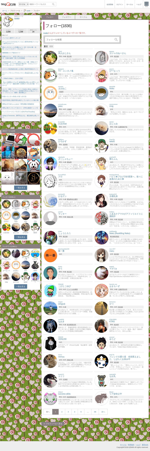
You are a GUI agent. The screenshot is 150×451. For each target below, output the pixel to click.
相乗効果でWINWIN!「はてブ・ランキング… (33, 144)
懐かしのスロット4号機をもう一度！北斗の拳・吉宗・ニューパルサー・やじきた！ (19, 48)
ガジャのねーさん (16, 209)
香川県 (69, 56)
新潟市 (74, 325)
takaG (35, 232)
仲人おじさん (6, 209)
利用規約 (131, 445)
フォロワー (66, 17)
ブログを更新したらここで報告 (20, 144)
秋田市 (74, 397)
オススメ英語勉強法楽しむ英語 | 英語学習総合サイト (20, 69)
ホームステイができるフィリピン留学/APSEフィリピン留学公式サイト (20, 42)
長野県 (65, 144)
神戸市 (125, 127)
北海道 (65, 379)
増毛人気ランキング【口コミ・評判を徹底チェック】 (20, 108)
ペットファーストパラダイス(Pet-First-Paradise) (18, 112)
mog (35, 221)
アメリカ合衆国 (72, 289)
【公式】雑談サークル (7, 170)
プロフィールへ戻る (54, 424)
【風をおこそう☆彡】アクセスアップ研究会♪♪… (20, 169)
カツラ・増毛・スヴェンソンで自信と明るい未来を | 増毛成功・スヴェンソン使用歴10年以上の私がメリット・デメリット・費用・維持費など (20, 90)
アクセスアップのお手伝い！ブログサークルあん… (33, 169)
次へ (103, 412)
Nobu (16, 221)
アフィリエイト (34, 183)
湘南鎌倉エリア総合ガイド (11, 53)
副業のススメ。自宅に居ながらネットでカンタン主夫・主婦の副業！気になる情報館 (19, 57)
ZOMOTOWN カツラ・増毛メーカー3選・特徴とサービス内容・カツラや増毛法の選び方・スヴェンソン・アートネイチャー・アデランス (20, 63)
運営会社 (145, 445)
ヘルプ (138, 445)
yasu (25, 221)
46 (95, 412)
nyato (45, 33)
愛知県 (69, 162)
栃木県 (116, 325)
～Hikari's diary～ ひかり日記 (12, 78)
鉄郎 (16, 259)
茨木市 (125, 289)
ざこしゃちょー (35, 281)
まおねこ (6, 221)
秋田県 (69, 397)
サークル (83, 17)
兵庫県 (120, 127)
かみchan (6, 232)
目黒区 (117, 236)
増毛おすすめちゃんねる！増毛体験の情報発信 (18, 104)
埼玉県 (120, 199)
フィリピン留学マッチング (11, 38)
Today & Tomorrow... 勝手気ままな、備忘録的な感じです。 (20, 116)
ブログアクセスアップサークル (20, 182)
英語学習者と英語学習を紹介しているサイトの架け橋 (20, 100)
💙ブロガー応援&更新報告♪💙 (8, 144)
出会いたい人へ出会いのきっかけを (14, 96)
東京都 (116, 56)
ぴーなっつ (35, 209)
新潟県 (69, 325)
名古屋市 (75, 199)
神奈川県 (70, 217)
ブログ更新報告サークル (7, 182)
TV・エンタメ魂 (25, 209)
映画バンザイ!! (33, 158)
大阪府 (61, 92)
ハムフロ (35, 259)
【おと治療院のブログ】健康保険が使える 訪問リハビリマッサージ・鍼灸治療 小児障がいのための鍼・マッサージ (20, 83)
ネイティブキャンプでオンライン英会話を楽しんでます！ (20, 73)
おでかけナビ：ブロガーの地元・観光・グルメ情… (20, 156)
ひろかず (25, 232)
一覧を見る (20, 188)
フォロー (8, 31)
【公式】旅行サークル (7, 157)
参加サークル (33, 31)
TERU (35, 270)
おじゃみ (16, 232)
